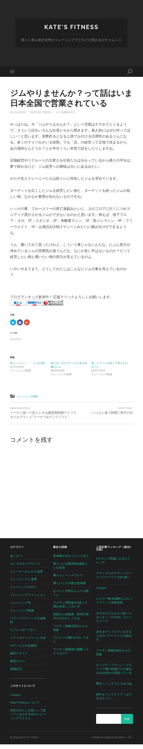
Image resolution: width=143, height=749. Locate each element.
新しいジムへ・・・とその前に (28, 363)
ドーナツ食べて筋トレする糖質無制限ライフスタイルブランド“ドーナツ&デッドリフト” (40, 415)
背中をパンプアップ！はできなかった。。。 (114, 700)
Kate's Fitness (71, 27)
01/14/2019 (18, 112)
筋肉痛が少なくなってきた (71, 560)
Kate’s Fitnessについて (24, 707)
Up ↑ (130, 741)
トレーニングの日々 (23, 591)
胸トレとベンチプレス (68, 579)
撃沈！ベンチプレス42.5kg (114, 688)
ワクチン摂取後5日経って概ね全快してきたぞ (70, 609)
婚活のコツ (17, 665)
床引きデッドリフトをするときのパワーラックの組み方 (114, 640)
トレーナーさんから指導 (26, 576)
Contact (15, 699)
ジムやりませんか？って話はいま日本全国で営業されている (70, 98)
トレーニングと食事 (23, 583)
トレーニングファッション (28, 599)
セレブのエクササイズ (25, 568)
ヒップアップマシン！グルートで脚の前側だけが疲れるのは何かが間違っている (114, 673)
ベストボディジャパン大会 (28, 642)
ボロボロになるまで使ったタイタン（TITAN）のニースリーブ (114, 621)
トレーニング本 (20, 607)
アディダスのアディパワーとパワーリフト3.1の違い (114, 579)
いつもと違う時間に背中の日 (112, 411)
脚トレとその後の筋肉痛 (69, 587)
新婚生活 (16, 673)
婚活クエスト (19, 657)
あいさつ (16, 560)
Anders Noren (114, 741)
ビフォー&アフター (23, 634)
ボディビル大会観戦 (23, 650)
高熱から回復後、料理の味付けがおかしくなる (71, 620)
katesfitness (40, 112)
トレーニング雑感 (28, 396)
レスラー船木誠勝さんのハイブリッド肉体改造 (114, 605)
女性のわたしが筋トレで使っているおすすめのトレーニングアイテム (28, 718)
